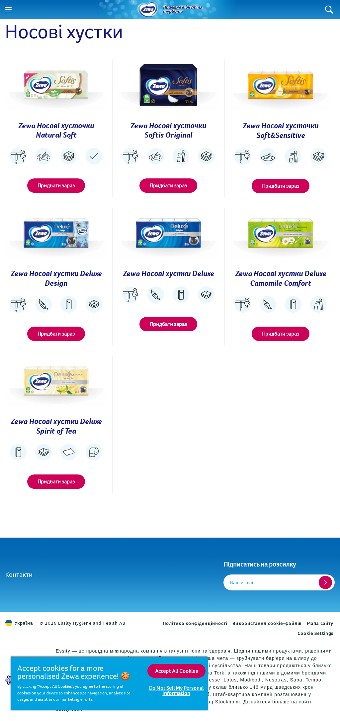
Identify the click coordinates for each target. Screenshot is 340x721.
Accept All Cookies (176, 671)
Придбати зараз (56, 185)
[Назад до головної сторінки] (147, 9)
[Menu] (8, 10)
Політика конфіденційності (195, 623)
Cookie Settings (316, 633)
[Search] (329, 9)
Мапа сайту (320, 623)
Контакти (19, 574)
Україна (19, 623)
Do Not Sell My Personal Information (176, 690)
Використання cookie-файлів (266, 623)
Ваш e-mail (242, 582)
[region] (109, 683)
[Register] (325, 582)
